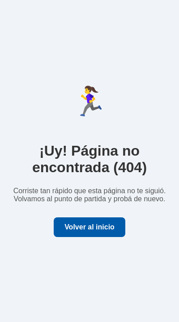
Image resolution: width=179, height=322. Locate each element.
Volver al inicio (89, 227)
